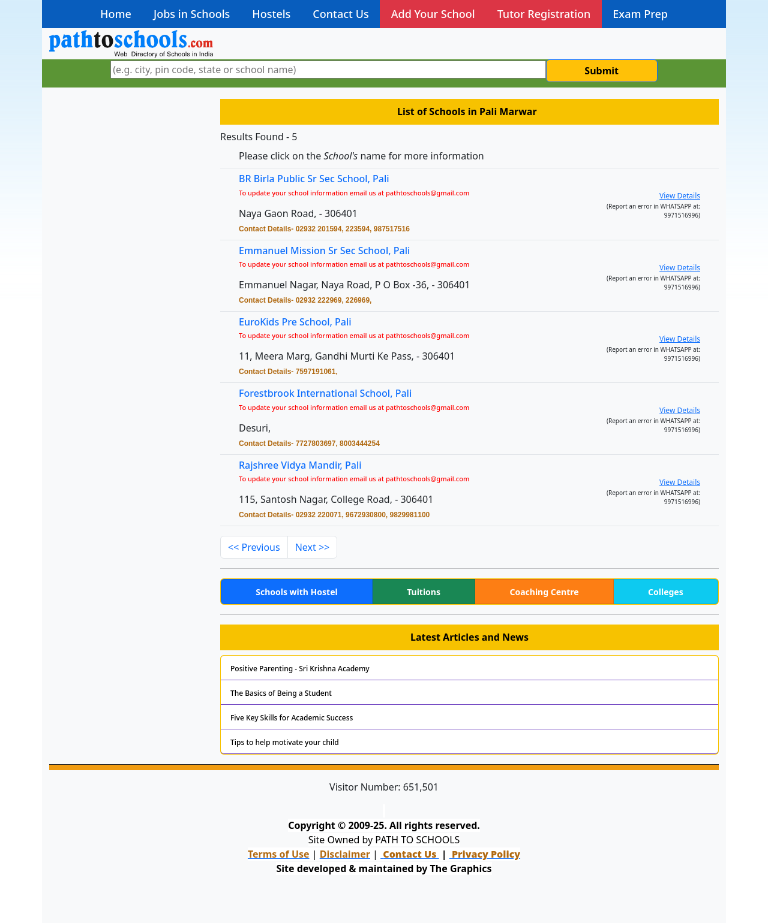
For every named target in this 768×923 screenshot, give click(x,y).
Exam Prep (640, 14)
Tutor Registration (544, 14)
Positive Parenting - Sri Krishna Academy (300, 668)
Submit (601, 70)
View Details (679, 196)
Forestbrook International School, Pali (330, 394)
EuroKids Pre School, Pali (295, 321)
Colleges (665, 592)
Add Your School (433, 14)
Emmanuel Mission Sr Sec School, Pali (324, 250)
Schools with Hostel (296, 592)
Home (115, 14)
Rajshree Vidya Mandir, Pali (305, 465)
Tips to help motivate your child (284, 742)
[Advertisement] (127, 284)
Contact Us (340, 14)
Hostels (271, 14)
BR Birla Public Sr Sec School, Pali (314, 178)
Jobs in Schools (192, 14)
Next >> (312, 547)
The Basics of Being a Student (281, 693)
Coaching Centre (543, 592)
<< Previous (254, 547)
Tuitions (423, 592)
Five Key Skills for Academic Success (291, 718)
